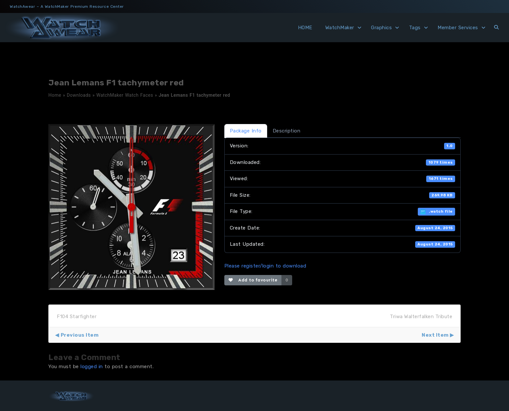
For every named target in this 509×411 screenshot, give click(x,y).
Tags (415, 28)
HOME (305, 28)
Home (54, 95)
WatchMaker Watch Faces (124, 95)
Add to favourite (253, 280)
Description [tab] (287, 131)
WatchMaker (339, 28)
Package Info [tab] (246, 131)
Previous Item (80, 335)
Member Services (458, 28)
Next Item (435, 335)
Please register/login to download (265, 266)
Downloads (79, 95)
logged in (92, 366)
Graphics (381, 28)
